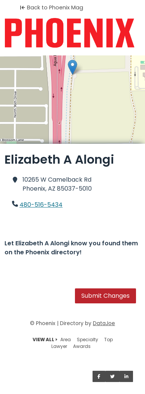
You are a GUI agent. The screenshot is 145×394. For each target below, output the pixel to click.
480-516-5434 (41, 204)
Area (65, 339)
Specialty (87, 339)
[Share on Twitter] (112, 376)
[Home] (72, 32)
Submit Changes (105, 295)
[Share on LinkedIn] (126, 376)
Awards (82, 346)
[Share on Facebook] (99, 376)
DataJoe (104, 323)
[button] (72, 67)
